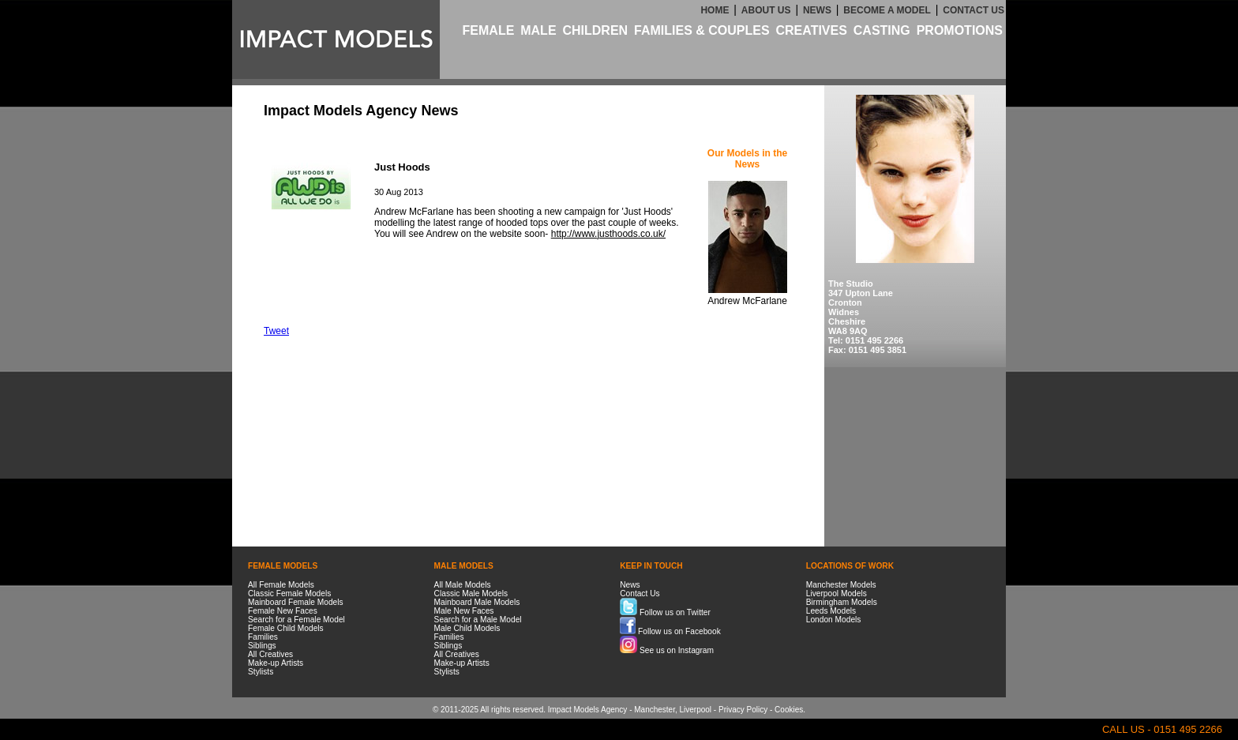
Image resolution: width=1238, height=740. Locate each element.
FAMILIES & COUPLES (702, 30)
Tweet (276, 330)
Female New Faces (282, 611)
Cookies (789, 709)
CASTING (881, 30)
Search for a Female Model (296, 619)
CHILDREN (595, 30)
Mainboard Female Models (295, 602)
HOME (714, 10)
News (630, 584)
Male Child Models (467, 628)
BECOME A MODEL (886, 10)
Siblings (262, 645)
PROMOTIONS (960, 30)
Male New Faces (464, 611)
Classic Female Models (289, 593)
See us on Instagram (667, 650)
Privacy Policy (742, 709)
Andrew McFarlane (747, 300)
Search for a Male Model (478, 619)
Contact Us (639, 593)
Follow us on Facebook (670, 631)
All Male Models (462, 584)
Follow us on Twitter (665, 612)
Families (263, 637)
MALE (538, 30)
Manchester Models (841, 584)
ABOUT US (766, 10)
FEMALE (489, 30)
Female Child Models (286, 628)
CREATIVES (810, 30)
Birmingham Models (841, 602)
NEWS (817, 10)
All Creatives (270, 654)
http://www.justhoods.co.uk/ (608, 233)
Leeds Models (831, 611)
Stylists (260, 671)
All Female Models (281, 584)
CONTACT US (973, 10)
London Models (833, 619)
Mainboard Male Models (477, 602)
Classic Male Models (471, 593)
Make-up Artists (275, 663)
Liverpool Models (836, 593)
